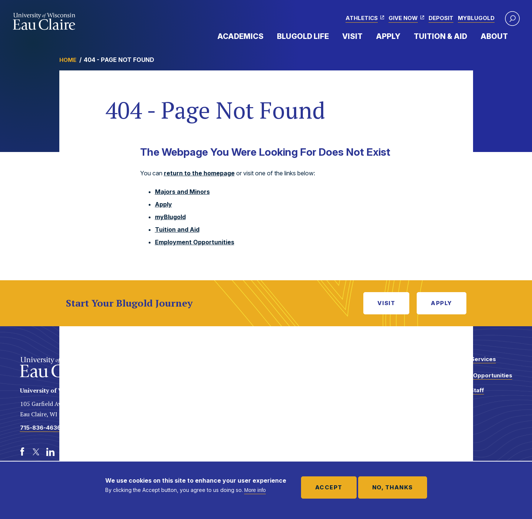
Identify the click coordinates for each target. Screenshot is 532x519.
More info (255, 490)
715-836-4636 (40, 427)
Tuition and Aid (177, 229)
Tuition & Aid (440, 36)
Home (67, 59)
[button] (512, 18)
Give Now (403, 18)
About (494, 36)
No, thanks (392, 487)
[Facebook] (22, 452)
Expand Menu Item (267, 36)
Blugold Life (303, 36)
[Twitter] (36, 452)
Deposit (441, 18)
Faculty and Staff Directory (460, 394)
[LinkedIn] (50, 452)
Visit (352, 36)
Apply (388, 36)
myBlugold (476, 18)
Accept (329, 487)
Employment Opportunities (194, 242)
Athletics (362, 18)
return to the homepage (199, 173)
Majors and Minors (182, 191)
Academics (240, 36)
